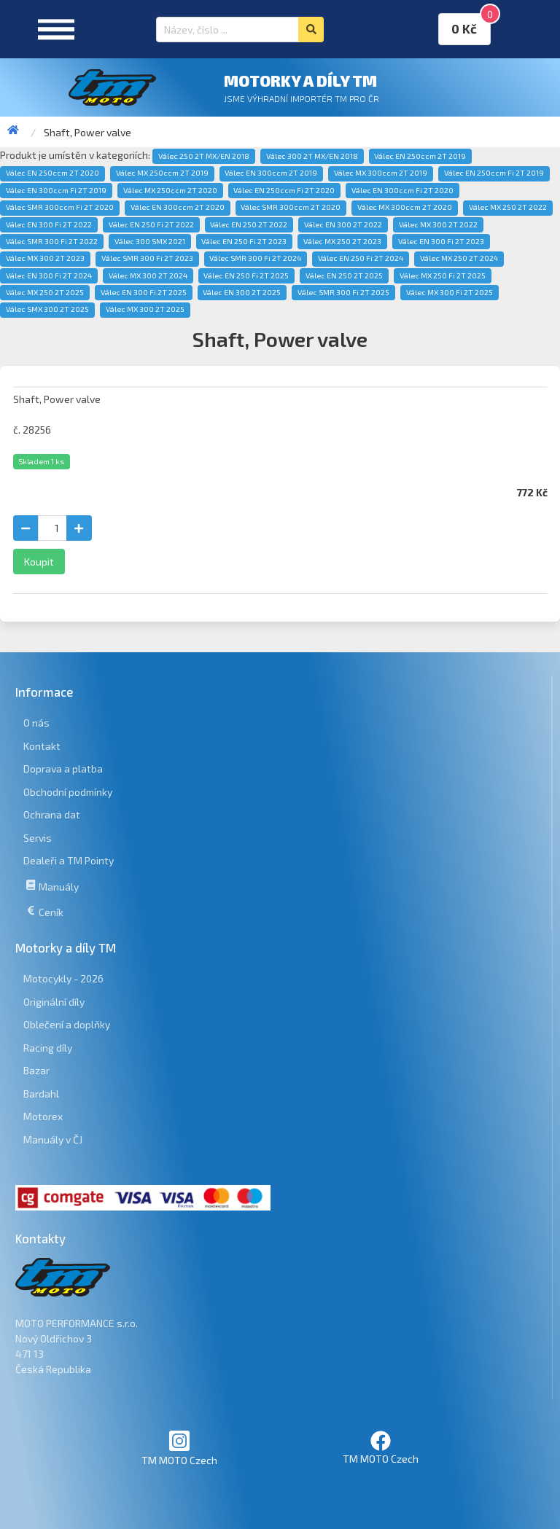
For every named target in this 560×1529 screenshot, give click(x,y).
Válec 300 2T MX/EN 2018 (312, 156)
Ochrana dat (51, 814)
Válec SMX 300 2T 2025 (47, 309)
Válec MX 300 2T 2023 (45, 258)
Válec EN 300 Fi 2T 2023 (441, 241)
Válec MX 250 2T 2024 (459, 258)
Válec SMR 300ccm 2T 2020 (291, 207)
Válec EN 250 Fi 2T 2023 (244, 241)
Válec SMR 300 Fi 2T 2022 (52, 241)
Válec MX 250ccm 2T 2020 (170, 190)
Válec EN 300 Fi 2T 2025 (144, 292)
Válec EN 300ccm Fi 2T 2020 (402, 190)
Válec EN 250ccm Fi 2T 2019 (494, 172)
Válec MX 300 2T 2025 (145, 309)
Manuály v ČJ (52, 1139)
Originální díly (54, 1002)
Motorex (43, 1116)
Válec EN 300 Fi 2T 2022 (49, 224)
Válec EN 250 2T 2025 (344, 275)
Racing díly (47, 1047)
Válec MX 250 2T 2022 (508, 207)
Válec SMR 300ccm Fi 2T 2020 (60, 207)
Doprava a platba (63, 768)
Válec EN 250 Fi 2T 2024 (360, 258)
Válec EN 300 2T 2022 (343, 224)
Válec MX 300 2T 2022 (438, 224)
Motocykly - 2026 (63, 978)
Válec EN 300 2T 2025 (242, 292)
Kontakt (42, 746)
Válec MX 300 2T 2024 (148, 275)
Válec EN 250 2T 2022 (248, 224)
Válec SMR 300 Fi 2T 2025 (343, 292)
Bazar (36, 1070)
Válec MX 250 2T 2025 (45, 292)
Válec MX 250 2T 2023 (342, 241)
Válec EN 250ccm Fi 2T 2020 (284, 190)
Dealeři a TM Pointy (68, 860)
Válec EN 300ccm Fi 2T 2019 (56, 190)
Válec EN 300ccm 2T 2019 (271, 172)
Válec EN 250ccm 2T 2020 (52, 172)
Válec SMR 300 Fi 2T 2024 (255, 258)
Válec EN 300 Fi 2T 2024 (49, 275)
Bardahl (41, 1093)
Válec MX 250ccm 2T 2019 (162, 172)
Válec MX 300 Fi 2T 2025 (449, 292)
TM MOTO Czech (179, 1447)
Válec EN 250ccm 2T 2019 (420, 156)
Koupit (39, 561)
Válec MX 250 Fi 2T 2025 (443, 275)
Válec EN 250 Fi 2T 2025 (246, 275)
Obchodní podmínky (67, 792)
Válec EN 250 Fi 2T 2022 (151, 224)
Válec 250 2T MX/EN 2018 (203, 156)
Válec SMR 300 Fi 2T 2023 (147, 258)
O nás (36, 722)
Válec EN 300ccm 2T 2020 (178, 207)
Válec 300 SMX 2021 (149, 241)
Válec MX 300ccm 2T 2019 (380, 172)
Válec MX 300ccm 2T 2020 (404, 207)
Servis (37, 838)
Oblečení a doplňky (66, 1024)
